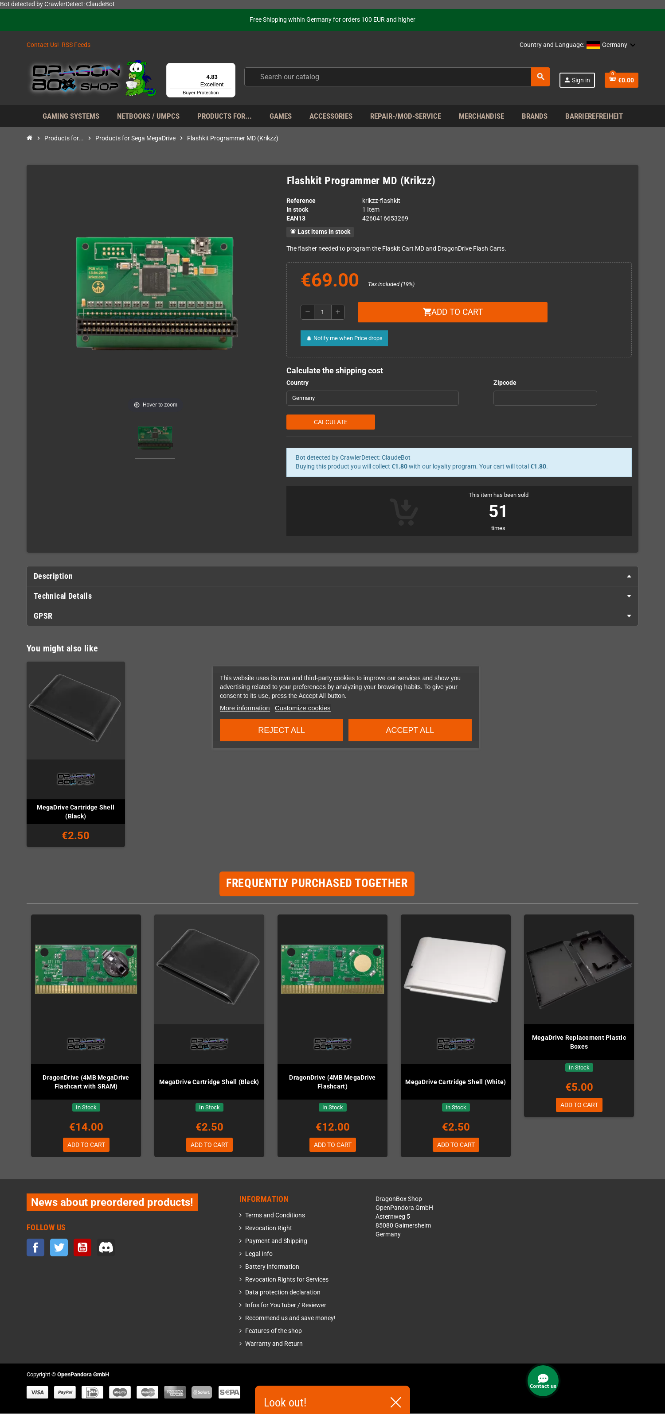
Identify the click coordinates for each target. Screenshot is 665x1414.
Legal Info (259, 1255)
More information (245, 707)
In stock (297, 209)
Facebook (35, 1249)
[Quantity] (323, 312)
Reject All (281, 729)
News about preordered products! (112, 1203)
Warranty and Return (274, 1344)
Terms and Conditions (275, 1216)
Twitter (59, 1249)
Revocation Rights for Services (287, 1280)
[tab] (332, 576)
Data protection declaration (283, 1293)
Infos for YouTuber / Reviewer (285, 1306)
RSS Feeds (76, 45)
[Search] (396, 76)
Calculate (331, 422)
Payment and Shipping (276, 1242)
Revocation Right (268, 1229)
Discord (106, 1249)
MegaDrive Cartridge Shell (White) (455, 1081)
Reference (301, 201)
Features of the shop (273, 1332)
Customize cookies (303, 707)
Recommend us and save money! (290, 1319)
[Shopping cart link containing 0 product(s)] (621, 80)
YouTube (82, 1249)
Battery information (272, 1267)
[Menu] (230, 68)
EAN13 (295, 218)
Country (297, 383)
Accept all (410, 729)
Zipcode (504, 383)
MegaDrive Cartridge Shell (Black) (75, 812)
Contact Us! (43, 45)
